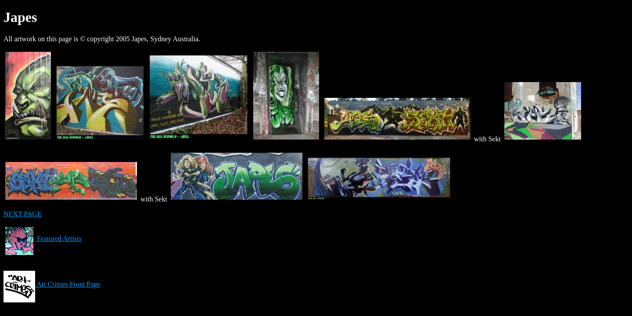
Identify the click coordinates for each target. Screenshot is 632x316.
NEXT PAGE (23, 214)
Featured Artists (43, 238)
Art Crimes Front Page (52, 284)
